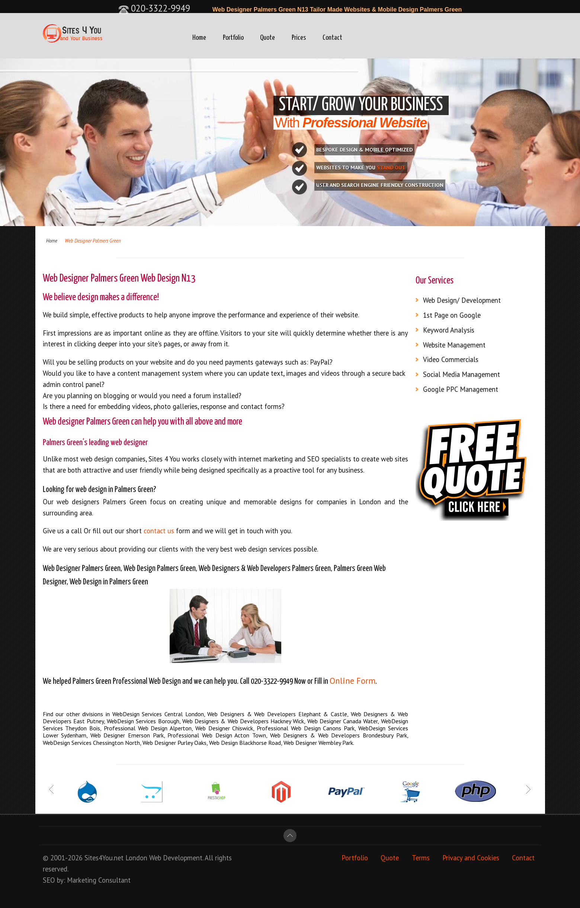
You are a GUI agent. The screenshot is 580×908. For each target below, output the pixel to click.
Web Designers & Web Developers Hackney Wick (243, 721)
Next (528, 790)
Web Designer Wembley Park (318, 742)
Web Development (175, 857)
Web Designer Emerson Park (127, 735)
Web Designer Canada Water (342, 721)
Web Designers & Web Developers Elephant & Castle (277, 714)
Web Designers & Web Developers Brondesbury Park (338, 735)
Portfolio (233, 37)
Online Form (352, 680)
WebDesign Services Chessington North (91, 742)
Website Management (454, 344)
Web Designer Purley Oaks (174, 742)
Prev (52, 790)
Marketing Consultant (99, 880)
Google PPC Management (460, 389)
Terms (421, 857)
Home (199, 37)
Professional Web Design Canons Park (306, 728)
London (136, 857)
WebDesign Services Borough (143, 721)
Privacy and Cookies (470, 857)
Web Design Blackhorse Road (245, 742)
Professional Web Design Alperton (148, 728)
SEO (49, 880)
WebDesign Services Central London (158, 714)
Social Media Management (461, 374)
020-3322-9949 (154, 8)
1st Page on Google (452, 315)
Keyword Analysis (448, 330)
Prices (299, 37)
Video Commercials (450, 359)
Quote (267, 37)
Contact (332, 37)
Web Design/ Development (462, 300)
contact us (159, 530)
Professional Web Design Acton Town (216, 735)
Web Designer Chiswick (224, 728)
